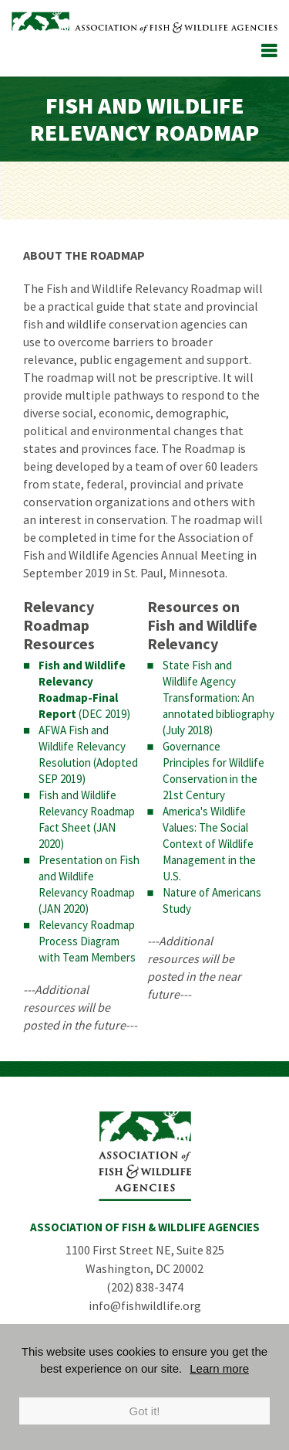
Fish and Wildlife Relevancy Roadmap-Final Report (82, 689)
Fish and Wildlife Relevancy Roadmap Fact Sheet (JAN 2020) (87, 819)
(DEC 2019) (103, 713)
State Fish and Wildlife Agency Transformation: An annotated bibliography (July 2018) (218, 697)
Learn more (219, 1368)
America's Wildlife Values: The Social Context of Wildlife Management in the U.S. (209, 843)
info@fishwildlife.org (145, 1305)
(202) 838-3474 (144, 1287)
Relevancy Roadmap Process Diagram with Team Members (87, 941)
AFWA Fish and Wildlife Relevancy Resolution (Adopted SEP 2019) (88, 754)
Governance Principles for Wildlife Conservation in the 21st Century (213, 770)
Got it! (144, 1411)
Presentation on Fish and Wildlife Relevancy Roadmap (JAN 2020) (89, 884)
